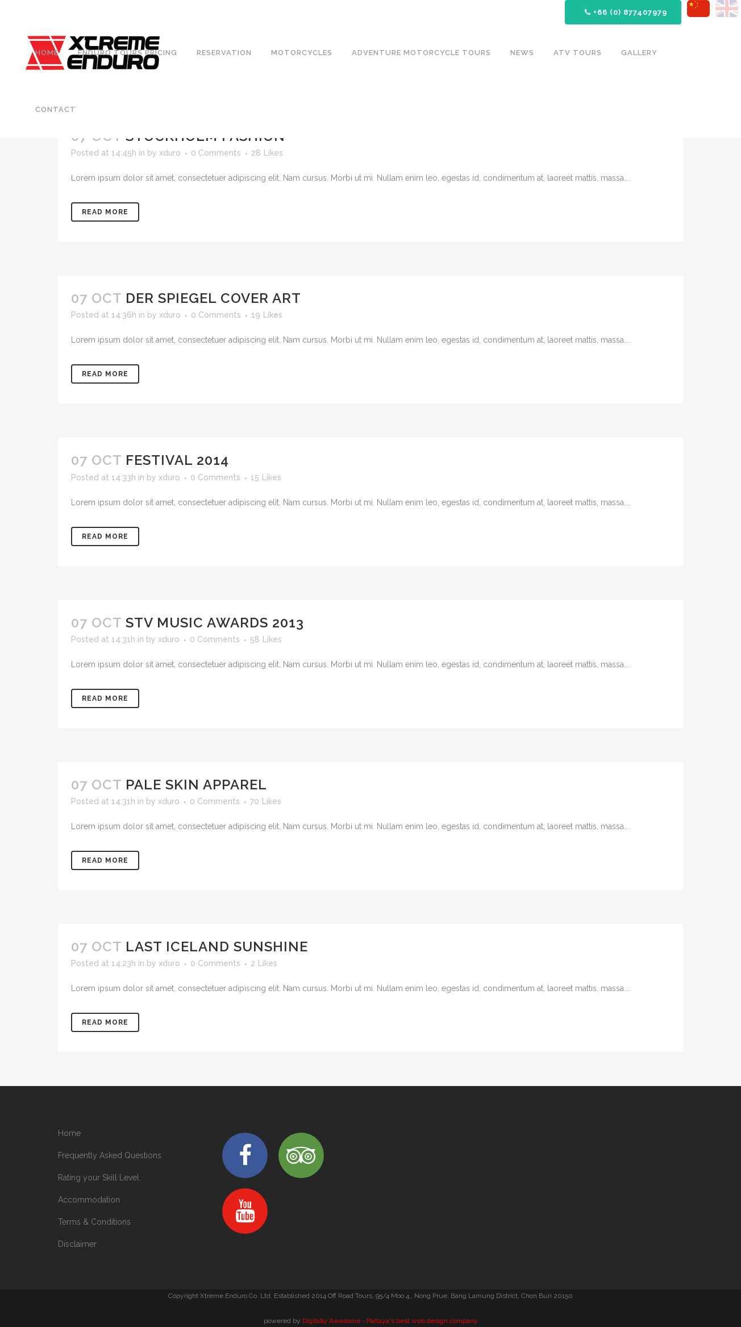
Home (69, 1133)
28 (267, 153)
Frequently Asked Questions (109, 1155)
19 (266, 315)
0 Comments (216, 152)
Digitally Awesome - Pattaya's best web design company (390, 1321)
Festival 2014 (177, 460)
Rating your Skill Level (98, 1177)
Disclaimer (77, 1244)
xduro (170, 152)
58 (266, 639)
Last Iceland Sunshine (217, 946)
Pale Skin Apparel (196, 784)
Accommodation (89, 1199)
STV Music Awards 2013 (215, 622)
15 (266, 477)
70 (265, 801)
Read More (105, 212)
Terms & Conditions (94, 1221)
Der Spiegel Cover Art (213, 298)
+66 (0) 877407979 (626, 12)
